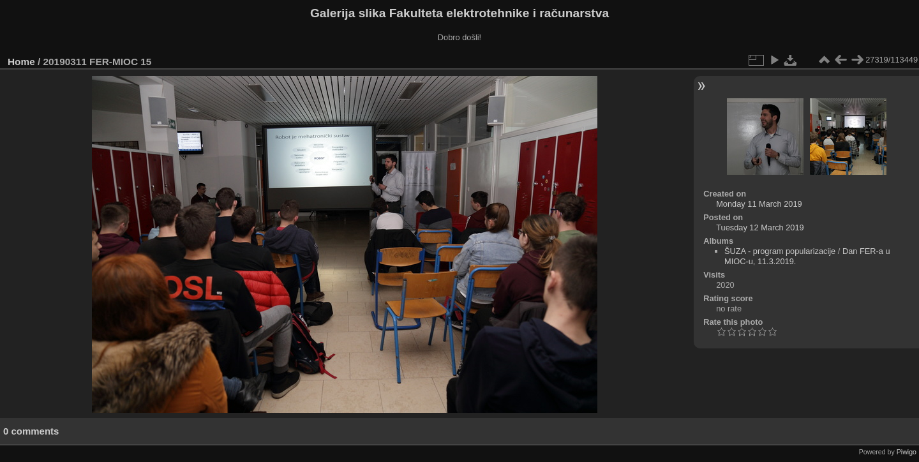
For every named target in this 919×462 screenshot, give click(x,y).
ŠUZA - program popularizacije (779, 251)
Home (21, 61)
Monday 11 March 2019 (759, 204)
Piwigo (906, 452)
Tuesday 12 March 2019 (760, 227)
